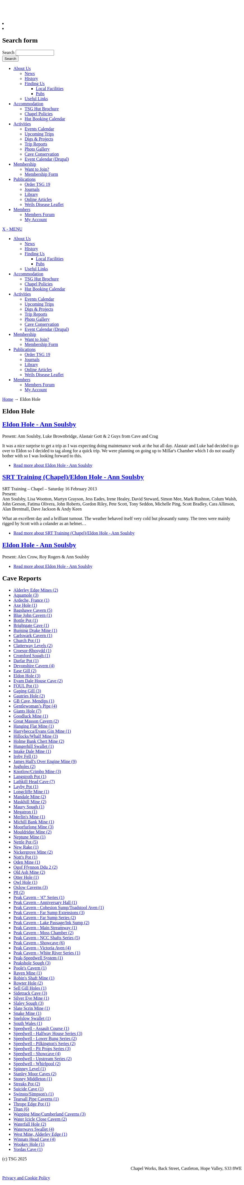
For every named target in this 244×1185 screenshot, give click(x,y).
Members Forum (40, 214)
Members (21, 209)
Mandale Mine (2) (29, 796)
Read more (52, 465)
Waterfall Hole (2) (29, 1124)
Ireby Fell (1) (25, 756)
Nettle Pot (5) (25, 842)
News (30, 73)
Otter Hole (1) (26, 877)
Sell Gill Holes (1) (29, 988)
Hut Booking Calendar (45, 118)
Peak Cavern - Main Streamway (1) (45, 927)
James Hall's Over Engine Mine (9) (45, 761)
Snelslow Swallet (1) (32, 1018)
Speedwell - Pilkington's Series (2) (44, 1043)
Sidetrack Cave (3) (30, 993)
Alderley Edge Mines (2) (35, 590)
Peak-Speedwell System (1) (38, 958)
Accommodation (28, 103)
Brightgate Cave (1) (31, 625)
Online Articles (38, 199)
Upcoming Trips (39, 134)
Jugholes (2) (24, 766)
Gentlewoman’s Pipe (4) (35, 706)
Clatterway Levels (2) (33, 645)
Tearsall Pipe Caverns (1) (36, 1099)
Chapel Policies (39, 113)
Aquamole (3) (25, 595)
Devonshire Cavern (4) (34, 665)
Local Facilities (50, 88)
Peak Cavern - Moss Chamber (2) (43, 932)
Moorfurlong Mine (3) (33, 827)
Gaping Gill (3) (27, 690)
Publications (24, 179)
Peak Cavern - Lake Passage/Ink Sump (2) (51, 922)
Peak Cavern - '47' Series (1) (38, 897)
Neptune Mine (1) (29, 837)
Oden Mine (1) (26, 862)
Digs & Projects (39, 139)
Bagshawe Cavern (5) (32, 610)
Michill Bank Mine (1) (33, 821)
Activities (22, 123)
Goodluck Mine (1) (30, 716)
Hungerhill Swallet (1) (33, 746)
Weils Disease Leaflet (44, 204)
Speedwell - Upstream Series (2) (42, 1058)
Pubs (40, 93)
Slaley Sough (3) (28, 1003)
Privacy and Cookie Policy (26, 1177)
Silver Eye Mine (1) (31, 998)
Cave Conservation (42, 154)
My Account (36, 219)
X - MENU (12, 229)
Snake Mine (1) (27, 1013)
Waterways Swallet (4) (33, 1129)
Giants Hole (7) (27, 711)
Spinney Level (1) (29, 1068)
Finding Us (35, 83)
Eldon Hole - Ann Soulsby (39, 424)
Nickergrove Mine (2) (33, 852)
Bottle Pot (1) (25, 620)
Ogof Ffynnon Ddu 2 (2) (35, 867)
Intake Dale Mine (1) (32, 751)
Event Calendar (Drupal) (47, 159)
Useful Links (36, 98)
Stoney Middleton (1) (32, 1078)
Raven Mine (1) (27, 973)
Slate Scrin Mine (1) (31, 1008)
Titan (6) (21, 1109)
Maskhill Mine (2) (29, 801)
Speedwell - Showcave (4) (36, 1053)
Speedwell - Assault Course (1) (41, 1028)
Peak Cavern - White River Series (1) (46, 952)
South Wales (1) (27, 1023)
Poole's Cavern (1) (29, 968)
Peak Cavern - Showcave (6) (39, 942)
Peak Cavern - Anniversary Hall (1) (45, 902)
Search (9, 52)
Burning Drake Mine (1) (35, 630)
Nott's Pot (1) (25, 857)
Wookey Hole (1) (28, 1144)
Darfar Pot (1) (26, 660)
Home (7, 399)
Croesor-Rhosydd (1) (32, 650)
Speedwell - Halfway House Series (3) (47, 1033)
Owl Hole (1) (25, 882)
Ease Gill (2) (24, 670)
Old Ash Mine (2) (29, 872)
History (31, 78)
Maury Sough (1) (28, 806)
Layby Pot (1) (25, 786)
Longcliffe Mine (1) (31, 791)
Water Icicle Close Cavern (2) (40, 1119)
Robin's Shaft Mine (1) (33, 978)
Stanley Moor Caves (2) (34, 1073)
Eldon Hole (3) (26, 675)
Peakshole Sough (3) (31, 963)
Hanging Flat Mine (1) (33, 726)
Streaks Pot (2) (26, 1083)
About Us (22, 68)
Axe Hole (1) (25, 605)
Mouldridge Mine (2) (32, 832)
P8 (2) (19, 892)
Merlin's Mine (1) (29, 816)
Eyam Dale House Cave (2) (38, 680)
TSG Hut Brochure (42, 108)
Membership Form (41, 174)
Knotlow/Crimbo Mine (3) (37, 771)
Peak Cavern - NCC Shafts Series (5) (46, 937)
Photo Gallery (37, 149)
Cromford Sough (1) (31, 655)
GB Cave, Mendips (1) (33, 701)
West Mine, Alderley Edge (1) (40, 1134)
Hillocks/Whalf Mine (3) (35, 736)
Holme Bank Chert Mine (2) (38, 741)
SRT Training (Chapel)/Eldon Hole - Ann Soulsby (73, 477)
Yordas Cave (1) (28, 1149)
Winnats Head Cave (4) (34, 1139)
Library (31, 194)
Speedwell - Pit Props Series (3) (42, 1048)
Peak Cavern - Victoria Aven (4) (42, 947)
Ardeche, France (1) (31, 600)
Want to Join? (37, 169)
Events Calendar (39, 129)
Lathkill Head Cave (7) (34, 781)
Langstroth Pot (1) (29, 776)
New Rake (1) (26, 847)
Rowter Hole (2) (28, 983)
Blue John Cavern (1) (32, 615)
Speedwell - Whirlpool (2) (36, 1063)
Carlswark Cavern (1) (32, 635)
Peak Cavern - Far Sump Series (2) (44, 917)
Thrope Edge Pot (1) (31, 1104)
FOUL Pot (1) (25, 685)
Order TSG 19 (37, 184)
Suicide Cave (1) (28, 1088)
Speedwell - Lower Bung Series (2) (45, 1038)
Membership (24, 164)
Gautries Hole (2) (29, 696)
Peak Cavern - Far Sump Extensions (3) (49, 912)
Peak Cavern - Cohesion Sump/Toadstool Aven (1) (58, 907)
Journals (32, 189)
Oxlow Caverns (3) (30, 887)
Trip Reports (36, 144)
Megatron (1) (25, 811)
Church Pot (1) (26, 640)
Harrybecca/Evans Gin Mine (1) (42, 731)
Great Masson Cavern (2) (36, 721)
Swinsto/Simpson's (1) (33, 1094)
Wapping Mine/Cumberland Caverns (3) (49, 1114)
